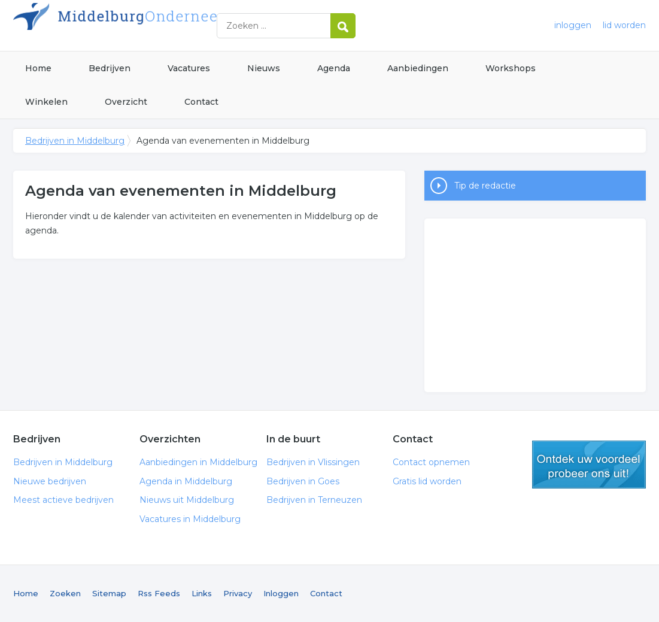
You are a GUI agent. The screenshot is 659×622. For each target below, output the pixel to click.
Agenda (333, 68)
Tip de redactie (485, 185)
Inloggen (281, 593)
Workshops (510, 68)
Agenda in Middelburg (185, 481)
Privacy (237, 593)
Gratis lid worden (427, 481)
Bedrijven (109, 68)
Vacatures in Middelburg (190, 519)
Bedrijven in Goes (302, 481)
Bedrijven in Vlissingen (313, 462)
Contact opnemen (431, 462)
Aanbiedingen (417, 68)
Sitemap (109, 593)
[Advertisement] (535, 305)
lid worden (624, 25)
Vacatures (189, 68)
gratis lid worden (589, 465)
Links (202, 593)
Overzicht (126, 101)
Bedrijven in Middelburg (162, 25)
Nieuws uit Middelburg (186, 499)
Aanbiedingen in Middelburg (198, 462)
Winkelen (46, 101)
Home (38, 68)
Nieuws (263, 68)
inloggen (572, 25)
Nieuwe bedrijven (49, 481)
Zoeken (65, 593)
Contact (201, 101)
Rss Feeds (159, 593)
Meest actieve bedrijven (63, 499)
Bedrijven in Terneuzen (314, 499)
